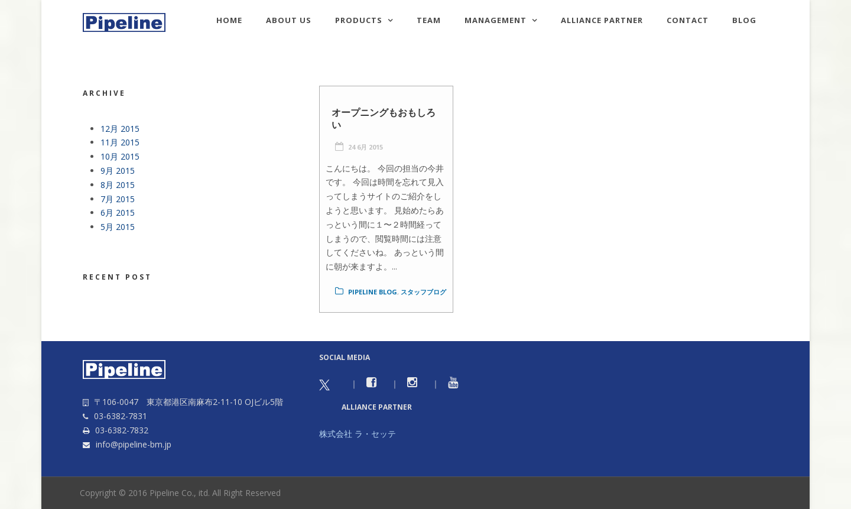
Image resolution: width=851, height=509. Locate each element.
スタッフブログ (423, 291)
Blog (744, 20)
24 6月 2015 (365, 146)
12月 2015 (119, 128)
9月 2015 (117, 170)
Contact (688, 20)
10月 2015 (119, 156)
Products (358, 20)
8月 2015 (117, 184)
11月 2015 (119, 142)
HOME (229, 20)
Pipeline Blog (372, 291)
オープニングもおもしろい (384, 118)
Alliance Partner (602, 20)
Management (496, 20)
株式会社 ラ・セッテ (357, 433)
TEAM (429, 20)
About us (288, 20)
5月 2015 (117, 226)
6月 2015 (117, 212)
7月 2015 (117, 199)
